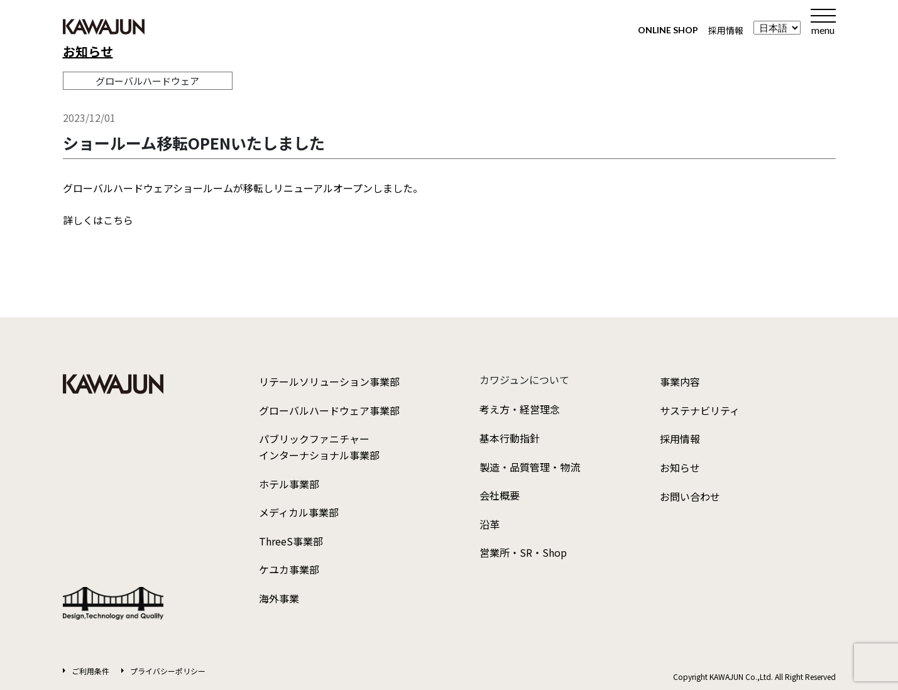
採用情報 (725, 30)
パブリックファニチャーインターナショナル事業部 (319, 447)
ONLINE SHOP (668, 30)
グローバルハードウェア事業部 (329, 410)
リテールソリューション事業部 (329, 381)
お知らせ (88, 51)
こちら (118, 219)
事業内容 (680, 381)
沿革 (489, 524)
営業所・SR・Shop (523, 552)
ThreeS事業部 (291, 541)
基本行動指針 (509, 438)
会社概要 (499, 495)
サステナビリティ (700, 410)
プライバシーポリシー (167, 670)
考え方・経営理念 (519, 409)
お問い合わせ (690, 496)
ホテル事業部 (289, 483)
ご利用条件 (90, 670)
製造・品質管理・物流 (529, 466)
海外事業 (279, 598)
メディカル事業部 (299, 512)
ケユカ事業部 (289, 569)
